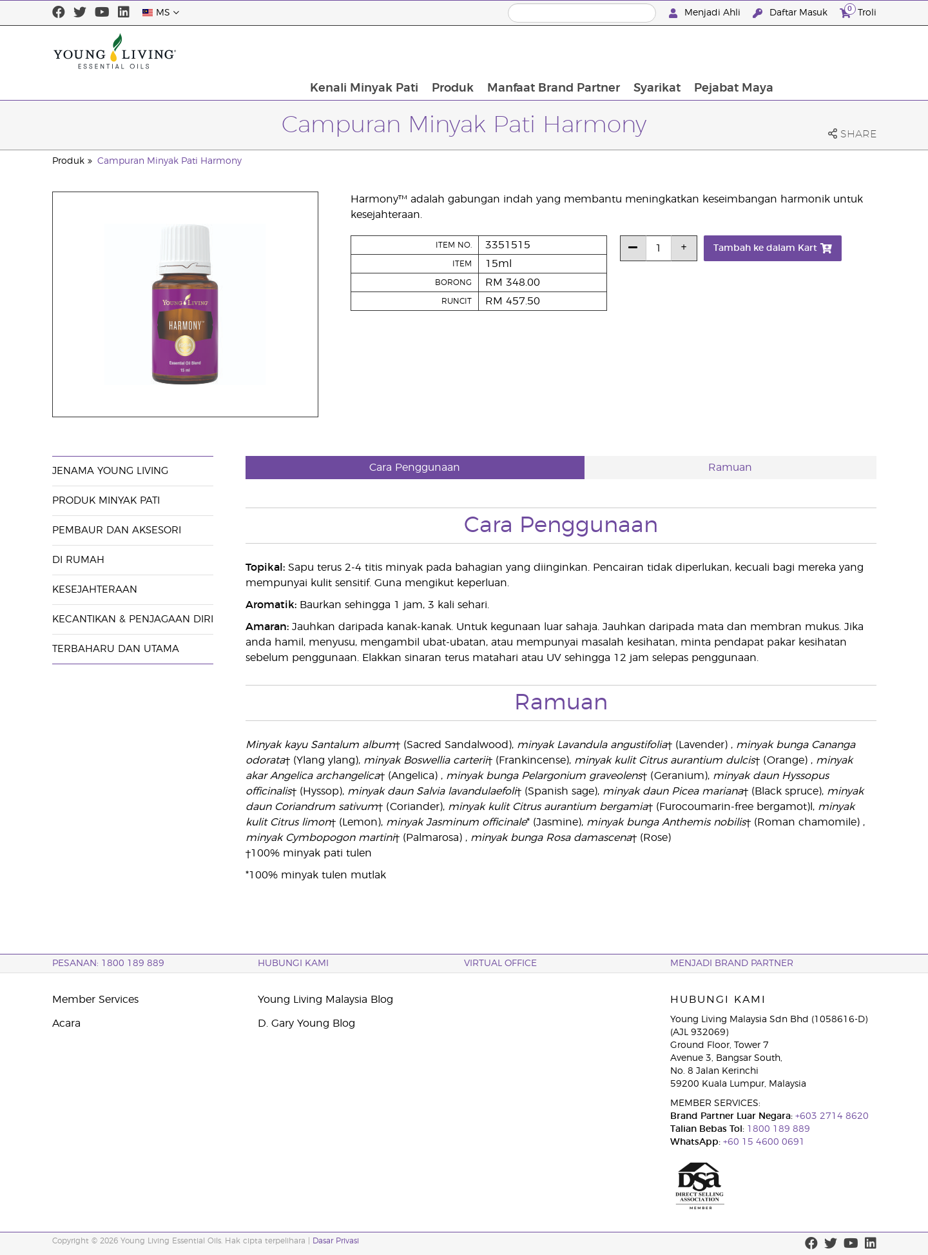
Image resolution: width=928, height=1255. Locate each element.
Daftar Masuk (791, 13)
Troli (858, 11)
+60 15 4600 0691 (764, 1142)
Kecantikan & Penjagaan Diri (132, 619)
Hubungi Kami (293, 963)
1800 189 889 (777, 1129)
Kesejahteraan (94, 590)
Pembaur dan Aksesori (116, 530)
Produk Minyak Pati (106, 501)
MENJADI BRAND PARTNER (731, 963)
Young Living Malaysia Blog (325, 999)
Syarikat (752, 51)
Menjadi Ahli (706, 13)
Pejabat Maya (829, 51)
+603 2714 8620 (831, 1116)
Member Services (95, 999)
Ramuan (730, 467)
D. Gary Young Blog (306, 1023)
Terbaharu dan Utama (115, 649)
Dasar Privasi (336, 1241)
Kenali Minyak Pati (457, 51)
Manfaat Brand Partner (648, 51)
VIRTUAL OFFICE (500, 963)
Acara (66, 1023)
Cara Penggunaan (414, 467)
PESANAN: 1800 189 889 (108, 963)
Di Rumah (78, 560)
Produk (547, 51)
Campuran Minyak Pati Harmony (169, 161)
